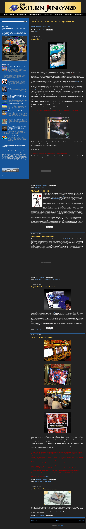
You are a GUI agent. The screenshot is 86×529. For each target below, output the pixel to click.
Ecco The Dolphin (44, 279)
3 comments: (41, 277)
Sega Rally (37, 187)
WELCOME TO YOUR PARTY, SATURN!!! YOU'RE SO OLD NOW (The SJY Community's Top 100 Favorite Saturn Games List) (17, 128)
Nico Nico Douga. (68, 238)
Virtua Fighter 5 (48, 481)
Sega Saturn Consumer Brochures (43, 287)
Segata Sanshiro (38, 228)
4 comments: (41, 227)
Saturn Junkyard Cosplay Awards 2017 (16, 79)
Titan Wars (41, 187)
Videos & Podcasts (79, 14)
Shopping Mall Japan (46, 228)
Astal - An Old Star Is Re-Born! (14, 135)
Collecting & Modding (9, 14)
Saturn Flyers (37, 329)
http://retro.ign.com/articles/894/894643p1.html (40, 26)
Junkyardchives (58, 14)
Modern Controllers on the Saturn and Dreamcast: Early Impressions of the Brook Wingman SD (17, 96)
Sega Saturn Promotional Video (42, 236)
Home (57, 520)
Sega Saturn (37, 31)
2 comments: (41, 327)
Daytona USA (37, 279)
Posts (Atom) (60, 525)
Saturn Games (68, 14)
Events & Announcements (35, 14)
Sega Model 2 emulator (8, 73)
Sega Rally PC (36, 39)
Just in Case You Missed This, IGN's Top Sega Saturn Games (53, 22)
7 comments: (44, 185)
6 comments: (42, 29)
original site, (58, 511)
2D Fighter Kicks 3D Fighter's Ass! (15, 103)
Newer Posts (34, 520)
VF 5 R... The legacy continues (42, 337)
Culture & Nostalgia (21, 14)
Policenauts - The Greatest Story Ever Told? (17, 119)
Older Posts (81, 520)
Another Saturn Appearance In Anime (44, 489)
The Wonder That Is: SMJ (40, 191)
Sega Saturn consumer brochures (60, 312)
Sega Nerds (37, 481)
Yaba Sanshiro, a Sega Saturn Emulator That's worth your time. (16, 111)
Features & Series (48, 14)
